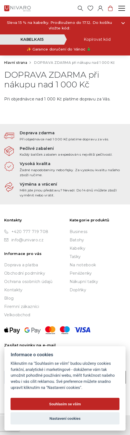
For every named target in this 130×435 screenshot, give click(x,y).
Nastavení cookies (65, 418)
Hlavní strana (15, 62)
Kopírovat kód (97, 39)
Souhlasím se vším (65, 404)
